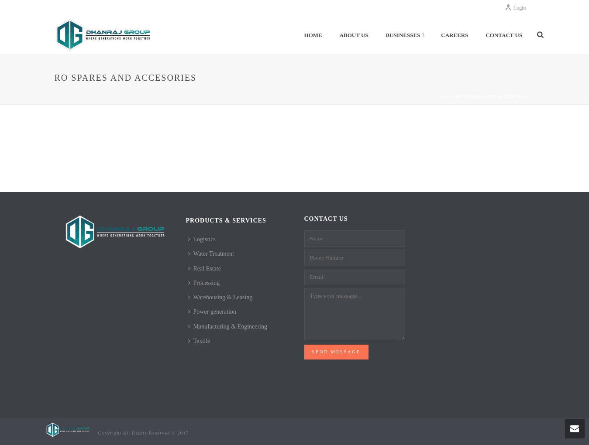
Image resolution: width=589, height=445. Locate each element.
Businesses (405, 35)
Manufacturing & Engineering (228, 326)
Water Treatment (211, 253)
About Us (354, 35)
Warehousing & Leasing (220, 297)
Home (313, 35)
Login (515, 8)
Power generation (212, 311)
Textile (199, 341)
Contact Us (504, 35)
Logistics (202, 239)
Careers (454, 35)
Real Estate (204, 268)
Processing (204, 283)
